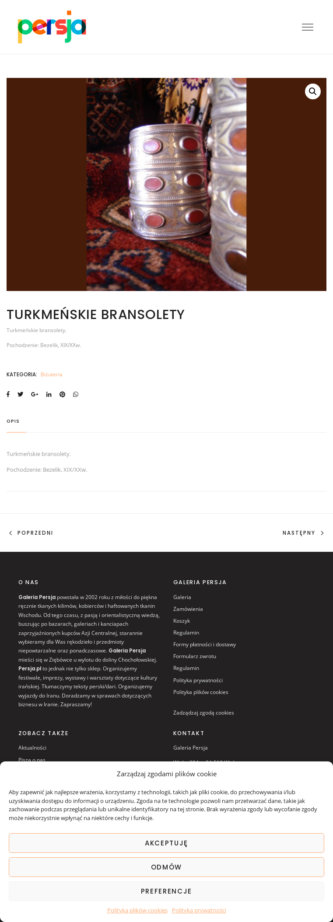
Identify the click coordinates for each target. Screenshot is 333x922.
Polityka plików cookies (137, 910)
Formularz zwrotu (194, 656)
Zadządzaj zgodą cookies (203, 712)
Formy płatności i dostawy (204, 644)
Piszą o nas (32, 760)
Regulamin (186, 632)
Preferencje (166, 891)
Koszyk (181, 620)
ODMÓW (166, 867)
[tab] (16, 424)
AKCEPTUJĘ (166, 843)
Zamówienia (188, 609)
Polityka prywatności (199, 910)
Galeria (182, 597)
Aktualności (32, 747)
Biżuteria (52, 374)
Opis (13, 421)
